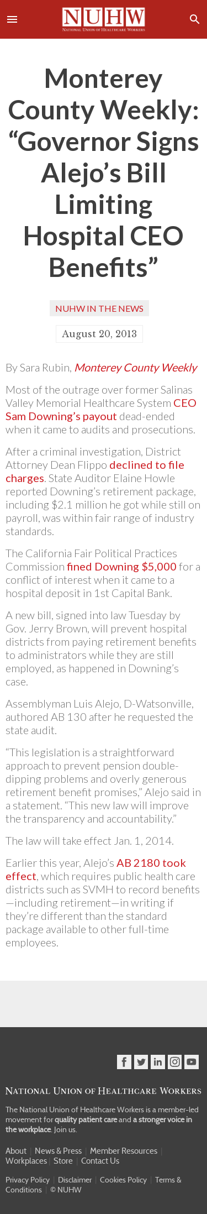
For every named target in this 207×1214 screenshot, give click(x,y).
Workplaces (26, 1161)
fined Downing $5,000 (122, 566)
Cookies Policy (123, 1180)
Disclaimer (75, 1180)
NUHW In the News (99, 308)
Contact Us (100, 1161)
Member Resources (123, 1151)
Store (63, 1161)
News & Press (58, 1151)
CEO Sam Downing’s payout (101, 409)
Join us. (65, 1129)
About (16, 1151)
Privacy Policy (28, 1180)
